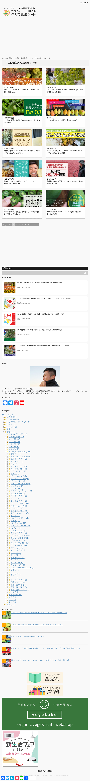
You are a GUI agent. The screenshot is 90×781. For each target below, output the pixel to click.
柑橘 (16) (14, 592)
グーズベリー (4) (18, 481)
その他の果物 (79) (16, 437)
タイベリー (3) (17, 508)
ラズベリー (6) (17, 563)
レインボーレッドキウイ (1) (22, 568)
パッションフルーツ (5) (20, 526)
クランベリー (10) (18, 471)
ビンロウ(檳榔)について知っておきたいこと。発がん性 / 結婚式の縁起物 (39, 330)
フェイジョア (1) (18, 531)
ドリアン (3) (16, 516)
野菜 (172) (11, 605)
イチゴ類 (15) (14, 444)
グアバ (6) (15, 474)
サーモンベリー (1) (19, 496)
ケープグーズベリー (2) (20, 484)
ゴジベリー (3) (17, 489)
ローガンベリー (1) (19, 580)
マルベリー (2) (17, 548)
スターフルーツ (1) (19, 506)
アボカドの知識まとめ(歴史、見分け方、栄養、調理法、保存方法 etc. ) (37, 625)
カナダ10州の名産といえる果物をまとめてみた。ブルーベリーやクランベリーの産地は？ (45, 298)
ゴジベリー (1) (13, 419)
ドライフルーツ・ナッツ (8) (18, 422)
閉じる (10, 415)
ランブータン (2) (18, 565)
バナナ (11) (15, 521)
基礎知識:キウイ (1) (19, 585)
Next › (30, 225)
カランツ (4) (16, 464)
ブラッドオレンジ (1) (20, 538)
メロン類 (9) (14, 449)
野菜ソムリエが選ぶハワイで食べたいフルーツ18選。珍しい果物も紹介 (39, 282)
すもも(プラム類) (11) (18, 434)
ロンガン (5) (16, 575)
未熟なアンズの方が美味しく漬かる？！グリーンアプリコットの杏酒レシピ (39, 613)
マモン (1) (11, 424)
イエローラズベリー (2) (20, 456)
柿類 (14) (12, 597)
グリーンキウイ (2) (19, 476)
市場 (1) (10, 429)
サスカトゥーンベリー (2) (21, 491)
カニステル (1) (17, 461)
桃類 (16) (12, 600)
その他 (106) (12, 417)
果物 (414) (11, 432)
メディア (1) (12, 427)
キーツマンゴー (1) (19, 469)
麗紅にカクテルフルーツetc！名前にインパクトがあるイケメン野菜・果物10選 (40, 660)
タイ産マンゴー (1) (19, 511)
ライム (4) (15, 560)
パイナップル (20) (18, 523)
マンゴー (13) (16, 553)
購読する (8, 268)
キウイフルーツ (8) (19, 466)
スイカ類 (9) (14, 447)
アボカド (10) (16, 454)
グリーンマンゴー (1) (20, 479)
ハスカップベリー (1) (20, 518)
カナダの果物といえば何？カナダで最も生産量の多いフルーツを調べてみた (40, 314)
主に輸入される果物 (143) (19, 452)
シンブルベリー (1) (19, 501)
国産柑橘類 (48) (15, 595)
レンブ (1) (15, 572)
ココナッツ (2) (17, 486)
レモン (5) (15, 570)
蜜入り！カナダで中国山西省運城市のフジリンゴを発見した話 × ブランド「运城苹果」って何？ (46, 648)
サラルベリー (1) (18, 494)
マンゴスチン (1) (18, 550)
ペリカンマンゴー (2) (20, 543)
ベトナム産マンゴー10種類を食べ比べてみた (62, 120)
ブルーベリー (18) (18, 540)
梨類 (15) (12, 602)
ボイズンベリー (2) (19, 545)
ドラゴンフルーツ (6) (20, 513)
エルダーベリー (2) (19, 459)
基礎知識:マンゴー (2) (20, 590)
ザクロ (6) (15, 498)
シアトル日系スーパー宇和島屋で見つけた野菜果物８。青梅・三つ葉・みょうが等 (43, 345)
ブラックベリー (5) (19, 533)
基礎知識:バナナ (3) (19, 587)
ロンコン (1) (16, 577)
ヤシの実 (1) (16, 555)
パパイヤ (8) (16, 528)
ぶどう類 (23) (14, 439)
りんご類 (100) (15, 442)
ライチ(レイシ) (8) (18, 558)
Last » (36, 225)
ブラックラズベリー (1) (20, 535)
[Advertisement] (45, 37)
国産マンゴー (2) (18, 582)
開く (4, 415)
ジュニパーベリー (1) (20, 503)
